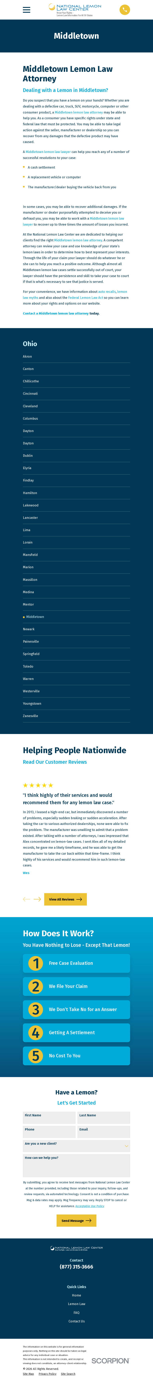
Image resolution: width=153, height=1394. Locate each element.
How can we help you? (41, 1169)
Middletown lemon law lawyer (48, 152)
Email (83, 1141)
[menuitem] (76, 356)
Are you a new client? (41, 1155)
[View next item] (37, 911)
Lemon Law (76, 1315)
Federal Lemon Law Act (85, 298)
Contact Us (77, 1333)
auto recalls (107, 292)
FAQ (76, 1324)
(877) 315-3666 (76, 1278)
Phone (29, 1141)
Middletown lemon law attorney (79, 112)
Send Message (76, 1232)
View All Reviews (65, 911)
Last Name (87, 1127)
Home (76, 1307)
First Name (33, 1127)
